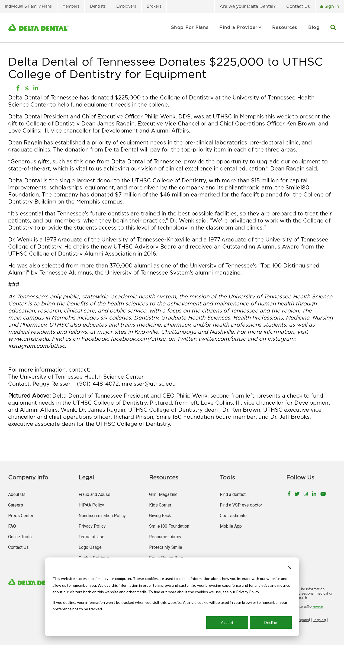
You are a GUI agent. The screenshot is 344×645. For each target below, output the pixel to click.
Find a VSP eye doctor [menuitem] (241, 505)
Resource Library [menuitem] (165, 536)
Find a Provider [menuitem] (238, 27)
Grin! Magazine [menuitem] (163, 494)
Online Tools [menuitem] (20, 536)
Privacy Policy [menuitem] (92, 526)
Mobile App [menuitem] (231, 526)
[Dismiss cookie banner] (290, 568)
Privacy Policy (247, 591)
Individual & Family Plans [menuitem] (28, 6)
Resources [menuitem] (284, 27)
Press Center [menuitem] (20, 515)
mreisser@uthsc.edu (149, 383)
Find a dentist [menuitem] (233, 494)
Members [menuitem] (70, 6)
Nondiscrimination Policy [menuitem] (102, 515)
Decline (270, 622)
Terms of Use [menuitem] (91, 536)
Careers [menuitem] (15, 505)
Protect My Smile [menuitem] (165, 547)
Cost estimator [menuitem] (234, 515)
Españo (303, 620)
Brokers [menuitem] (154, 6)
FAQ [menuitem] (12, 526)
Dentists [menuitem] (98, 6)
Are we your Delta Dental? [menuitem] (248, 6)
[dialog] (172, 596)
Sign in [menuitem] (331, 6)
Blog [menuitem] (314, 27)
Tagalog (319, 620)
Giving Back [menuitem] (160, 515)
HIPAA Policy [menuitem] (91, 505)
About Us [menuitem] (16, 494)
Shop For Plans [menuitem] (189, 27)
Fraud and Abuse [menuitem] (94, 494)
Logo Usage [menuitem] (90, 547)
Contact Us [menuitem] (298, 6)
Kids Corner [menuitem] (160, 505)
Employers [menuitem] (126, 6)
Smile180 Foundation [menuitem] (169, 526)
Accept (227, 622)
